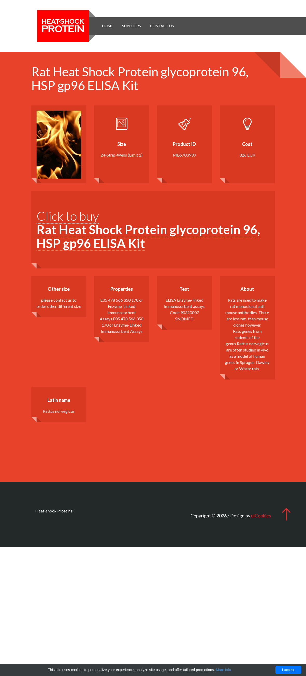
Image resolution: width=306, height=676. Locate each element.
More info (223, 670)
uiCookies (261, 515)
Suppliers (131, 26)
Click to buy (148, 229)
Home (107, 26)
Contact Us (162, 26)
